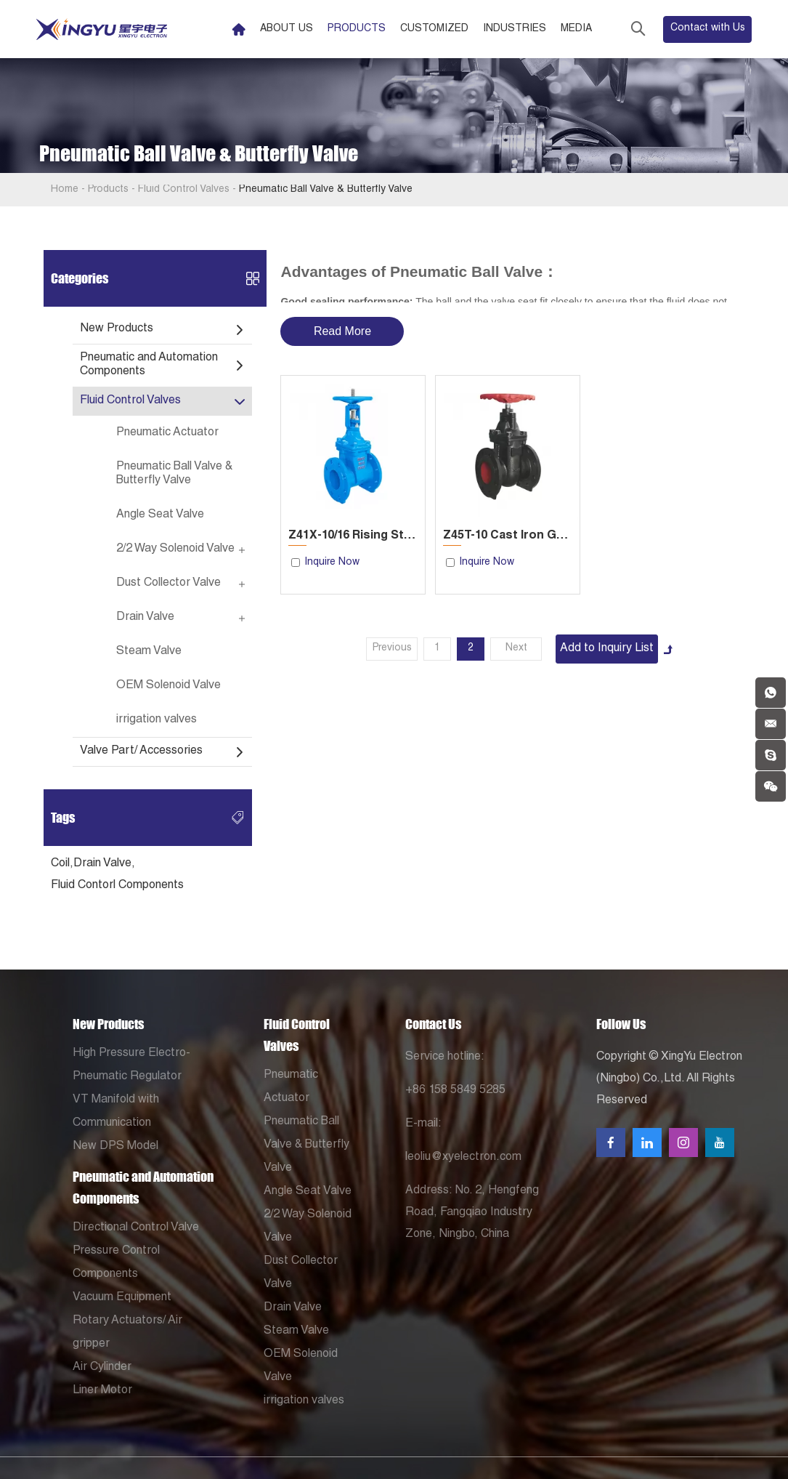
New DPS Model (115, 1147)
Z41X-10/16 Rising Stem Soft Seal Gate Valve (353, 536)
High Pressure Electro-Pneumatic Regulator (131, 1065)
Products (357, 29)
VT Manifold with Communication (116, 1112)
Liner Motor (102, 1391)
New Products (116, 329)
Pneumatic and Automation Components (149, 365)
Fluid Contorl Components (117, 886)
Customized (434, 29)
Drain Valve (145, 618)
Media (576, 29)
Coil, (62, 864)
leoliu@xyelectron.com (463, 1158)
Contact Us (433, 1024)
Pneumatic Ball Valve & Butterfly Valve (326, 190)
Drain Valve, (104, 864)
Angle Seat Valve (160, 515)
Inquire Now (332, 562)
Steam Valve (149, 652)
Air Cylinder (102, 1368)
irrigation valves (156, 720)
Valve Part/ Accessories (141, 751)
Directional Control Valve (136, 1228)
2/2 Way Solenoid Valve (175, 549)
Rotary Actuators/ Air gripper (127, 1332)
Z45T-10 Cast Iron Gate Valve (507, 536)
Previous (392, 648)
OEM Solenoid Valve (168, 686)
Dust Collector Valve (168, 583)
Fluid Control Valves (184, 190)
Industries (514, 29)
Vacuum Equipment (122, 1298)
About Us (286, 29)
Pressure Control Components (116, 1263)
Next (516, 648)
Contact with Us (707, 28)
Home (64, 190)
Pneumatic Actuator (167, 433)
